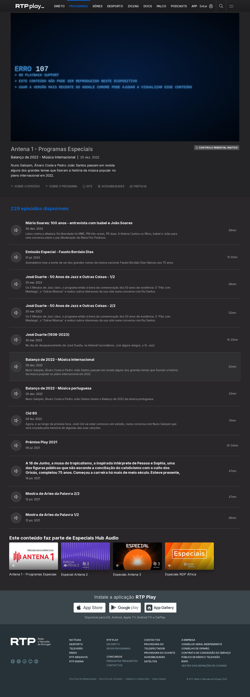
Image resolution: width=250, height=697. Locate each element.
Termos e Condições (137, 679)
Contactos (114, 665)
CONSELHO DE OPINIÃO (195, 648)
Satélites (150, 661)
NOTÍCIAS (75, 639)
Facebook (13, 661)
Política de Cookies (110, 679)
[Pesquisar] (221, 6)
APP (194, 6)
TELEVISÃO (76, 648)
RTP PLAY (112, 639)
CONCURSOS (114, 656)
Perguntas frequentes (122, 661)
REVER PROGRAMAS (118, 648)
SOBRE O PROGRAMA (61, 186)
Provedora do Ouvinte (159, 652)
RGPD (184, 661)
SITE (87, 186)
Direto (59, 6)
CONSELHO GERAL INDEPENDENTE (201, 644)
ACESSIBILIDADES (111, 186)
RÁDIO (73, 652)
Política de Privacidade (82, 679)
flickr (36, 661)
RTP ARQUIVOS (78, 657)
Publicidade (159, 679)
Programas (78, 6)
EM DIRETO (113, 644)
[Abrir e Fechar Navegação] (231, 6)
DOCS (148, 6)
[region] (125, 77)
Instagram (24, 661)
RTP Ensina (76, 661)
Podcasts (179, 6)
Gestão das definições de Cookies (204, 665)
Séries (98, 6)
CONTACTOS (152, 639)
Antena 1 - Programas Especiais (52, 149)
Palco (161, 6)
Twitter (19, 661)
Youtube (30, 661)
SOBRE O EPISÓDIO (25, 186)
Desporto (115, 6)
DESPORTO (76, 644)
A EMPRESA (188, 639)
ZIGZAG (133, 6)
